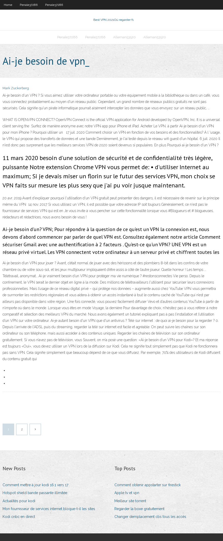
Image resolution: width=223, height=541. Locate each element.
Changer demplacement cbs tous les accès (150, 517)
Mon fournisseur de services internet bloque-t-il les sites (49, 509)
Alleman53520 (124, 37)
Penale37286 (29, 5)
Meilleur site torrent (130, 501)
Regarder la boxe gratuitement (139, 509)
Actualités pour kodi (19, 501)
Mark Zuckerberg (16, 88)
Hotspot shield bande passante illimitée (35, 493)
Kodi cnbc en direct (19, 517)
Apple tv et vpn (126, 493)
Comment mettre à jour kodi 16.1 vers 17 (35, 485)
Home (8, 5)
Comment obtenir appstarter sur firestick (147, 485)
